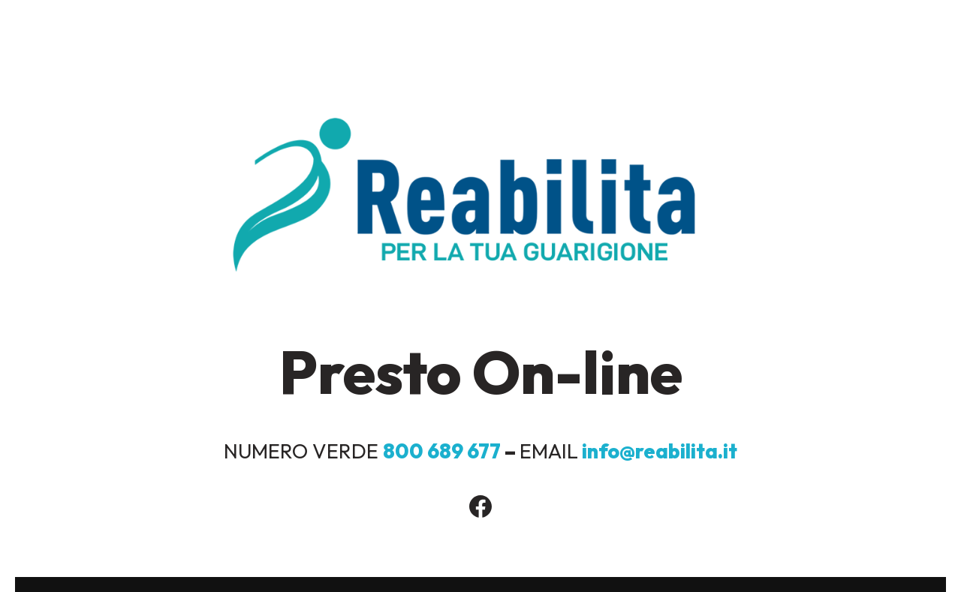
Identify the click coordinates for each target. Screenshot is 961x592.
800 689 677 (444, 451)
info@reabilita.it (659, 451)
